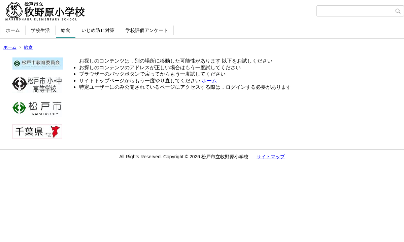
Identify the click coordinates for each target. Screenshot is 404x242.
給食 (65, 30)
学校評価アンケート (147, 30)
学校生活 (40, 30)
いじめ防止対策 (97, 30)
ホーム (13, 30)
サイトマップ (271, 156)
